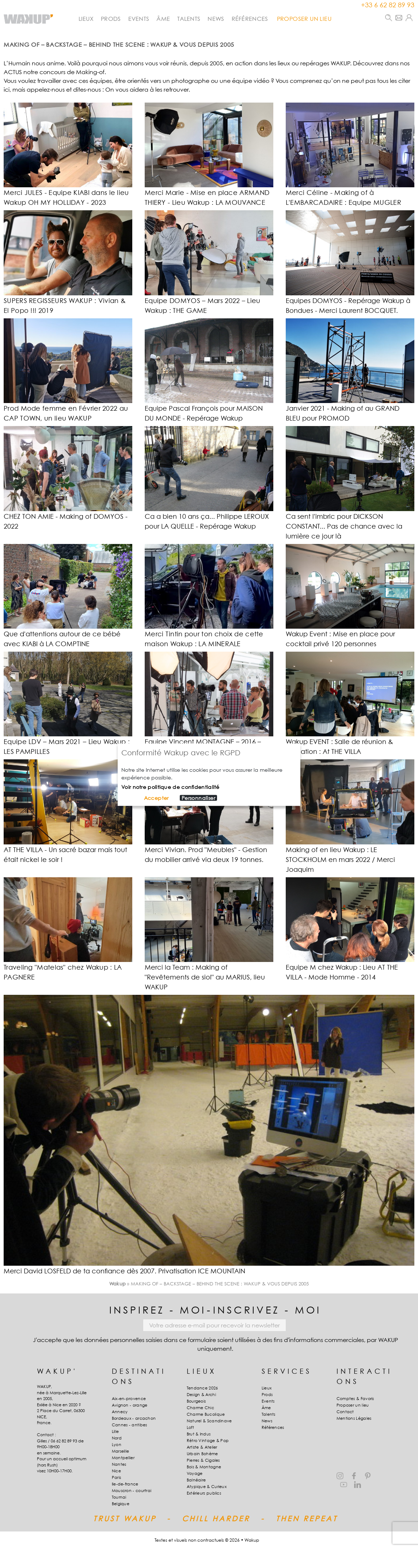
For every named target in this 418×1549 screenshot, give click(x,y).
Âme (163, 18)
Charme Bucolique (206, 1414)
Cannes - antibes (129, 1424)
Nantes (119, 1464)
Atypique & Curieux (207, 1486)
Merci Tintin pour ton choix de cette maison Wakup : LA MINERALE (204, 639)
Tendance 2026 (202, 1388)
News (216, 18)
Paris (116, 1477)
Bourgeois (196, 1401)
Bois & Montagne (204, 1466)
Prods (111, 18)
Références (250, 18)
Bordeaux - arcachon (134, 1418)
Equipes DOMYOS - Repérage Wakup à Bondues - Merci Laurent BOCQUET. (348, 305)
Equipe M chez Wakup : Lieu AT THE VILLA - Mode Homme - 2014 (342, 972)
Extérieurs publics (204, 1493)
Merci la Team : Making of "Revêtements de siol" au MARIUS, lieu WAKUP (205, 977)
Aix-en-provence (129, 1398)
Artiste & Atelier (202, 1447)
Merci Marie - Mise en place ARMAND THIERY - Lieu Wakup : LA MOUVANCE (207, 197)
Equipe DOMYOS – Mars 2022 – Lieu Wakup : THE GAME (203, 305)
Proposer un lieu (353, 1405)
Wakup (117, 1284)
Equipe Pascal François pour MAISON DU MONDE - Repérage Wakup (204, 413)
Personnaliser (198, 798)
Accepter (156, 798)
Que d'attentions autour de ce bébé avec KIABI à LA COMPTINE (62, 639)
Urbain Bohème (202, 1453)
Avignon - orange (130, 1405)
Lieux (86, 18)
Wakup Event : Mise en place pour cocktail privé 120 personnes (340, 639)
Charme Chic (200, 1407)
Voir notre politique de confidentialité (170, 786)
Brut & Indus (199, 1434)
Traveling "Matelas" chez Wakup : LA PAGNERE (63, 972)
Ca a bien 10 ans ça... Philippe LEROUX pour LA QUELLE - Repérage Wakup (207, 521)
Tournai (119, 1497)
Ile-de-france (125, 1484)
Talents (188, 18)
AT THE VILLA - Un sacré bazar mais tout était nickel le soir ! (65, 854)
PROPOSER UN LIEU (304, 18)
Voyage (195, 1473)
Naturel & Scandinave (209, 1420)
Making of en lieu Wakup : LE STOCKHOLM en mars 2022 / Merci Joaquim (340, 859)
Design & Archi (201, 1394)
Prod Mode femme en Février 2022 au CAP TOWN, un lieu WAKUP (66, 413)
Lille (115, 1431)
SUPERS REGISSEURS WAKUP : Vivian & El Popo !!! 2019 (65, 305)
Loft (190, 1427)
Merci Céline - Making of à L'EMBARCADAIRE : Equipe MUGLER (343, 197)
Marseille (120, 1451)
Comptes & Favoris (355, 1398)
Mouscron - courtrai (132, 1490)
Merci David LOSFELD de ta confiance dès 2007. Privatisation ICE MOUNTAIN (124, 1271)
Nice (116, 1470)
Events (138, 18)
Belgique (120, 1503)
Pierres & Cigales (203, 1460)
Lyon (116, 1444)
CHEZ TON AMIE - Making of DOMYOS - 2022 (66, 521)
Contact (345, 1411)
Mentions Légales (354, 1418)
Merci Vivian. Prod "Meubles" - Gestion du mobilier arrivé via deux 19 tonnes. (206, 854)
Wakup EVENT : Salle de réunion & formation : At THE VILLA (339, 746)
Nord (117, 1438)
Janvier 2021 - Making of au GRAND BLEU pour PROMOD (342, 413)
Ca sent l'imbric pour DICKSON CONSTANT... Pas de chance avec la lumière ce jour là (344, 526)
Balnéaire (196, 1480)
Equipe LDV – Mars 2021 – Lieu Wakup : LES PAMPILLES (67, 746)
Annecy (120, 1411)
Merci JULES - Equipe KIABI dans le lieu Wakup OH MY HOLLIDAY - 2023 (66, 197)
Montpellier (123, 1457)
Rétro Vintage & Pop (208, 1440)
